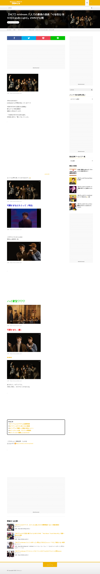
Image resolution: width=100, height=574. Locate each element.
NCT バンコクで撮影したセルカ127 (19, 432)
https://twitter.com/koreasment (24, 443)
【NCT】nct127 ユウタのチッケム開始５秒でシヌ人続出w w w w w (84, 188)
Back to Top (50, 565)
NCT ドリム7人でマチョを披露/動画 (19, 424)
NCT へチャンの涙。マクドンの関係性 (20, 430)
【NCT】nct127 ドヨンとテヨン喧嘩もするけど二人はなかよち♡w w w (84, 205)
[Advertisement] (36, 56)
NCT (17, 22)
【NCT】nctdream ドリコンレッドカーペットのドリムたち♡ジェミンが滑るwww (38, 551)
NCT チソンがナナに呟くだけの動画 (19, 426)
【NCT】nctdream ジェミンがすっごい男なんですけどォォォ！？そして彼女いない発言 (40, 542)
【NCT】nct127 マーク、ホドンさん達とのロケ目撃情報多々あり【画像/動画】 (37, 525)
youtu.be (47, 174)
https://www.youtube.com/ (16, 93)
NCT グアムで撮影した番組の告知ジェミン (21, 428)
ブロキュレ (19, 570)
